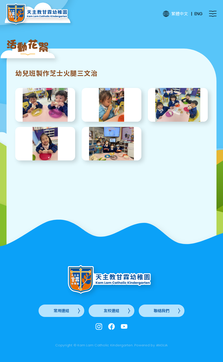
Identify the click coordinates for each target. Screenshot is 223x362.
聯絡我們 (161, 310)
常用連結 (61, 310)
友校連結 (111, 310)
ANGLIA (162, 345)
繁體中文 (179, 14)
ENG (198, 14)
